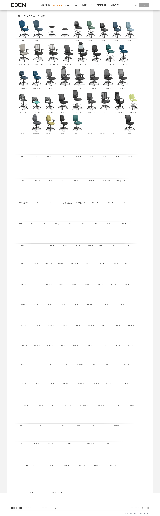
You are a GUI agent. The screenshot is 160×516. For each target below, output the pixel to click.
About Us (115, 5)
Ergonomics (87, 5)
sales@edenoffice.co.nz (59, 508)
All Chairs (45, 5)
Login (144, 5)
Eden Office (16, 508)
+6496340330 (44, 508)
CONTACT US (29, 508)
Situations (57, 5)
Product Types (71, 5)
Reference (101, 5)
